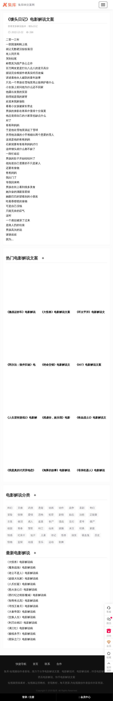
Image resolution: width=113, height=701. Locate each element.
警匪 (30, 528)
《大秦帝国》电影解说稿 (21, 611)
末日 (71, 528)
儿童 (43, 535)
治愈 (81, 514)
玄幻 (71, 521)
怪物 (9, 542)
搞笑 (74, 535)
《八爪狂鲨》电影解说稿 (21, 584)
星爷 (81, 521)
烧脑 (61, 528)
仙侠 (51, 528)
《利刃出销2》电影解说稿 (21, 622)
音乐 (40, 542)
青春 (20, 528)
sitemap (73, 663)
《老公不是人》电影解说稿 (22, 573)
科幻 (9, 507)
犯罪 (51, 514)
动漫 (30, 542)
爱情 (30, 514)
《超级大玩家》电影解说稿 (22, 578)
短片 (33, 535)
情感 (9, 535)
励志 (71, 514)
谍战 (61, 521)
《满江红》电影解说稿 (19, 628)
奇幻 (92, 507)
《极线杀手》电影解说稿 (21, 633)
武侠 (30, 507)
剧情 (61, 514)
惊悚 (20, 514)
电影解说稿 (83, 671)
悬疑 (40, 507)
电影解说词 (68, 671)
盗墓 (40, 521)
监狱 (20, 542)
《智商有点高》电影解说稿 (22, 600)
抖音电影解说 (99, 671)
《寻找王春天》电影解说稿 (22, 606)
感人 (30, 521)
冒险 (9, 514)
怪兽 (63, 535)
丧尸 (51, 521)
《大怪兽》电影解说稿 (19, 562)
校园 (9, 528)
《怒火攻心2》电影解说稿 (21, 589)
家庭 (92, 528)
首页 (35, 663)
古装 (9, 521)
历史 (97, 535)
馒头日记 (33, 26)
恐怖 (40, 514)
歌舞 (61, 542)
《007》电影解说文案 (88, 364)
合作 (59, 663)
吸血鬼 (85, 535)
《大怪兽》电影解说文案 (55, 312)
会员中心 (84, 697)
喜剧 (81, 507)
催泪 (20, 521)
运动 (51, 542)
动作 (61, 507)
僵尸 (92, 521)
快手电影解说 (62, 677)
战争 (71, 507)
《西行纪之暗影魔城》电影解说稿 (26, 595)
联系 (47, 663)
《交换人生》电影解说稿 (21, 617)
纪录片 (21, 535)
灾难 (20, 507)
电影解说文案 (51, 671)
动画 (51, 507)
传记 (53, 535)
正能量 (93, 514)
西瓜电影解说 (45, 677)
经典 (81, 528)
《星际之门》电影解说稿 (21, 639)
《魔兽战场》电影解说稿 (21, 567)
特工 (40, 528)
